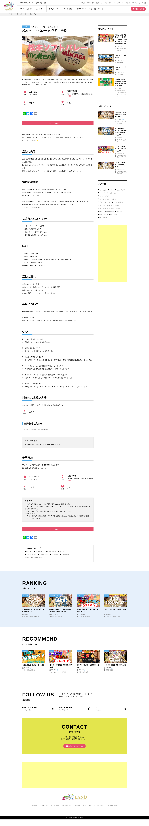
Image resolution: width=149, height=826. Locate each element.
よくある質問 (108, 2)
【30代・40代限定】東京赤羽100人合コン (60, 666)
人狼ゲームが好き (104, 173)
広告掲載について (67, 806)
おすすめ (101, 164)
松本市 (61, 551)
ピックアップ (120, 161)
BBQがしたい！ (112, 164)
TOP (4, 14)
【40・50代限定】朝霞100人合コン (115, 666)
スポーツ (28, 551)
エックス (111, 708)
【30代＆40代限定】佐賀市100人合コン (88, 666)
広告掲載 (134, 2)
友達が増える (65, 554)
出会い (101, 182)
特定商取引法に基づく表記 (83, 806)
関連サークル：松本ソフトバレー (35, 557)
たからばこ (102, 161)
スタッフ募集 (126, 2)
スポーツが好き (43, 554)
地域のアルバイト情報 (83, 8)
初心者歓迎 (54, 554)
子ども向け (113, 185)
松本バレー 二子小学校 (115, 61)
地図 (69, 96)
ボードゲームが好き (105, 176)
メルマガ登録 (117, 2)
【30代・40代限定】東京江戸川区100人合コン (87, 610)
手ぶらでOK (102, 188)
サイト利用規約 (98, 806)
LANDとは (83, 2)
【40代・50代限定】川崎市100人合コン (115, 610)
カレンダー (39, 8)
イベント (11, 14)
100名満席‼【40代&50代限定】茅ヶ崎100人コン (33, 610)
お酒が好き (117, 176)
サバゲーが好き (103, 167)
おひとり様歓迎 (30, 554)
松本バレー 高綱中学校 (115, 51)
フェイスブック (74, 708)
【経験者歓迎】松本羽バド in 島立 (33, 666)
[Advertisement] (112, 224)
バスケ (111, 161)
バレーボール (39, 551)
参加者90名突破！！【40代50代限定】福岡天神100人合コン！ (116, 113)
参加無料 (118, 182)
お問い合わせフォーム (74, 746)
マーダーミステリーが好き (107, 170)
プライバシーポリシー (113, 806)
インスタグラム (38, 708)
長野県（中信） (51, 551)
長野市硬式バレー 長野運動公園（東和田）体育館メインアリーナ (116, 74)
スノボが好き (103, 179)
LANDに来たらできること (95, 2)
